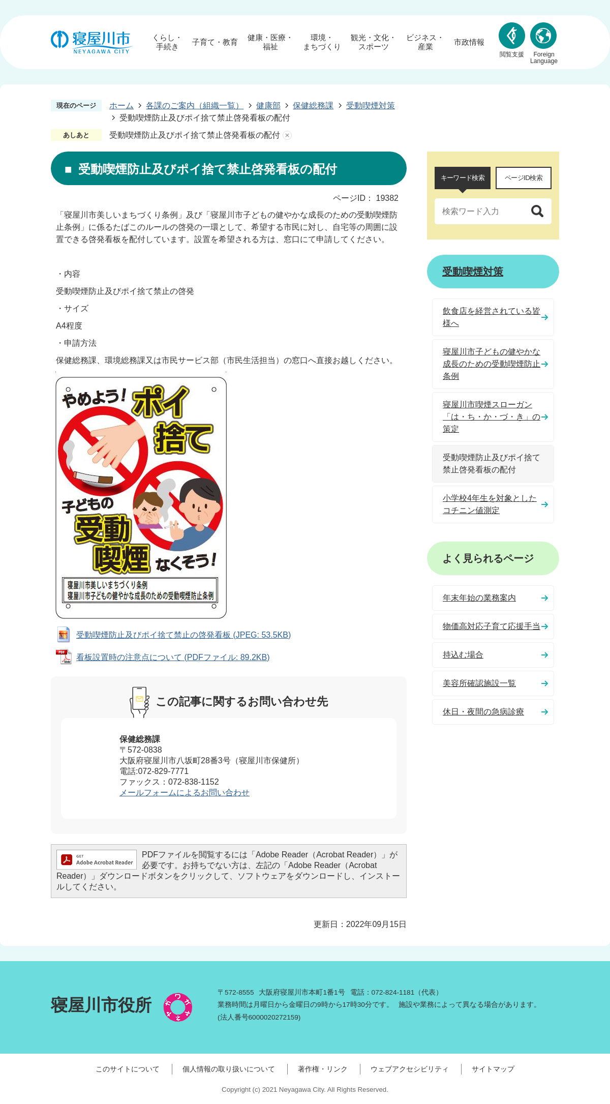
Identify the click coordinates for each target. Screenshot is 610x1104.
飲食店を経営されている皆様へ (491, 317)
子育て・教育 (215, 42)
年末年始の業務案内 (479, 597)
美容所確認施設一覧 (479, 683)
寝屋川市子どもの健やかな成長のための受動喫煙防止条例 (491, 363)
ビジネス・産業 (425, 42)
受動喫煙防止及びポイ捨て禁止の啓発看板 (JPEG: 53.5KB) (183, 635)
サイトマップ (493, 1069)
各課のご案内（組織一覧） (194, 105)
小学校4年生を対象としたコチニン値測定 (490, 504)
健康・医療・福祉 (270, 42)
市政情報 (469, 42)
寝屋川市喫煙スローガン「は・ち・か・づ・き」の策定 (491, 416)
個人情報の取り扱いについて (228, 1069)
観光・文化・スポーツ (373, 42)
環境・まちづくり (322, 42)
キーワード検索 (462, 178)
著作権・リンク (323, 1069)
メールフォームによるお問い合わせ (184, 792)
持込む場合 (463, 654)
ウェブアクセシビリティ (410, 1069)
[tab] (463, 178)
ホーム (121, 105)
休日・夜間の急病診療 (483, 711)
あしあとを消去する (287, 135)
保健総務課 (313, 105)
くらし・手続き (167, 42)
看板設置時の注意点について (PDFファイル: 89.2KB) (172, 657)
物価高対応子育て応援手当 (491, 626)
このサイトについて (128, 1069)
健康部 (268, 105)
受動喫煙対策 (370, 105)
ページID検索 (523, 178)
